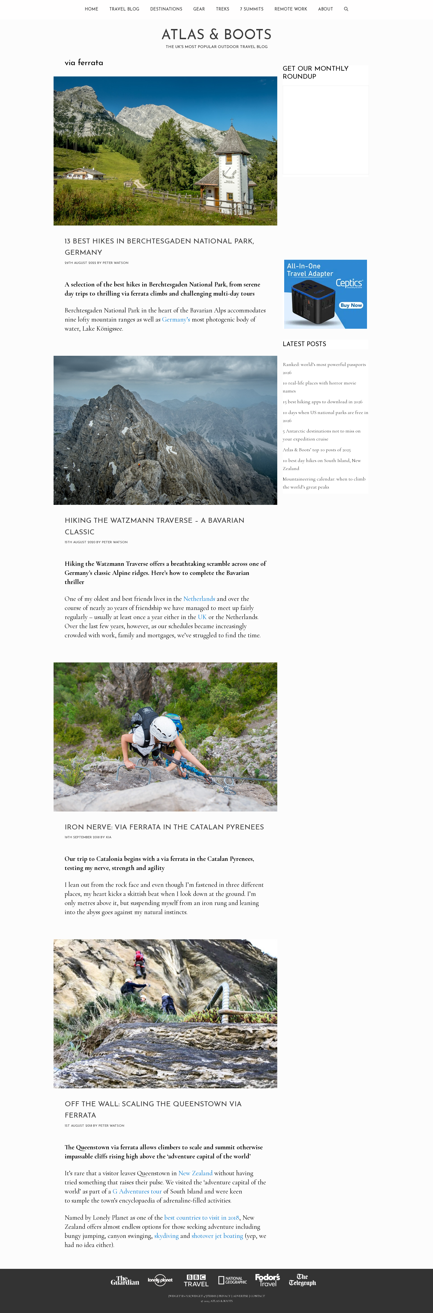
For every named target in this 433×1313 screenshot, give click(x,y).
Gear (199, 9)
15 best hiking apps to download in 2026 (323, 402)
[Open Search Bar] (346, 9)
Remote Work (290, 9)
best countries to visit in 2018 (201, 1218)
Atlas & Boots (216, 36)
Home (91, 9)
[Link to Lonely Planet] (163, 1286)
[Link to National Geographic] (235, 1286)
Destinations (166, 9)
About (325, 9)
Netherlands (199, 599)
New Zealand (195, 1173)
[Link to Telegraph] (305, 1286)
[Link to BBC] (199, 1286)
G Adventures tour (137, 1191)
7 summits (251, 9)
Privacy (225, 1296)
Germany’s (176, 319)
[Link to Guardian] (127, 1286)
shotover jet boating (217, 1236)
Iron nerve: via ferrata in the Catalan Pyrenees (164, 827)
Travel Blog (124, 9)
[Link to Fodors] (270, 1286)
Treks (222, 9)
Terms (211, 1296)
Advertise (240, 1296)
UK (202, 617)
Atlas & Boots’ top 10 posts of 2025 (317, 450)
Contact (258, 1296)
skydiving (166, 1236)
